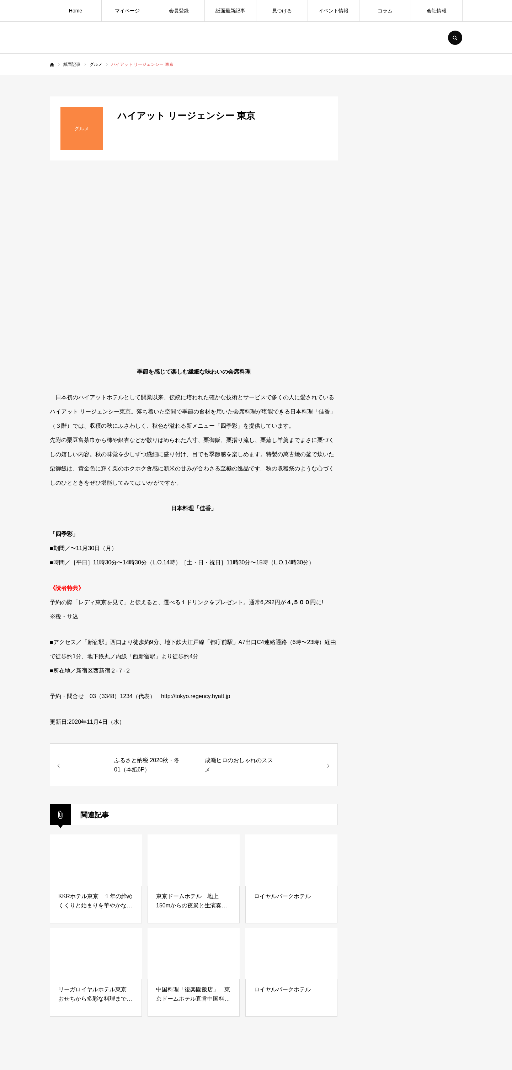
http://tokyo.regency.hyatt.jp (195, 696)
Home (75, 11)
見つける (282, 11)
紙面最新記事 (230, 11)
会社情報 (437, 11)
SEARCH (455, 38)
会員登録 (179, 11)
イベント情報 (333, 11)
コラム (385, 11)
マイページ (127, 11)
